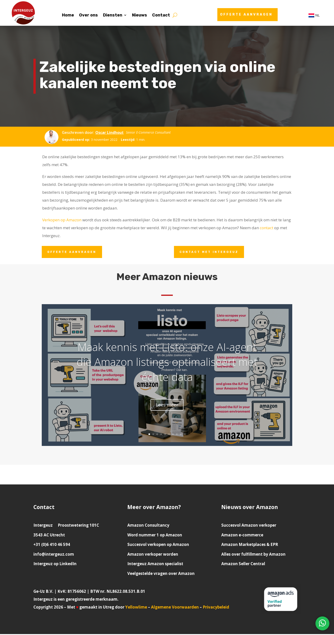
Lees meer (167, 407)
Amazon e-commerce (242, 535)
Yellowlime (136, 608)
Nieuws (139, 15)
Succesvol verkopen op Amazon (158, 545)
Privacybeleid (216, 608)
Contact (161, 15)
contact (266, 227)
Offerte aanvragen (246, 14)
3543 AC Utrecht (49, 535)
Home (68, 15)
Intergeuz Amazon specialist (155, 564)
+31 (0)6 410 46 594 (51, 545)
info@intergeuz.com (53, 555)
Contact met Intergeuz (211, 252)
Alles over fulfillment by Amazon (253, 555)
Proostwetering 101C (78, 526)
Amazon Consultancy (148, 526)
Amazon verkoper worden (152, 555)
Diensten (112, 15)
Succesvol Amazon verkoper (248, 526)
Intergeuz (43, 526)
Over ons (88, 15)
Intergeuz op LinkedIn (55, 564)
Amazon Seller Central (243, 564)
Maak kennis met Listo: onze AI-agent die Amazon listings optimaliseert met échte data (167, 364)
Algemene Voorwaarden (175, 608)
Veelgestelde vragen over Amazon (161, 574)
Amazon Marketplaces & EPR (249, 545)
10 (185, 435)
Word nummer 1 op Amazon (154, 535)
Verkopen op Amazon (61, 219)
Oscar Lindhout (109, 132)
